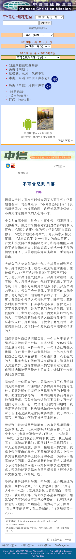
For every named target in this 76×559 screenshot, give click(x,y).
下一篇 (67, 539)
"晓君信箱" (17, 91)
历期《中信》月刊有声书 (30, 85)
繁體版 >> (23, 173)
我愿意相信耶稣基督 (23, 65)
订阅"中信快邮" (20, 99)
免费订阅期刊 (18, 69)
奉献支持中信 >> (38, 28)
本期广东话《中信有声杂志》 (33, 78)
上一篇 (58, 539)
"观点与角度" (18, 95)
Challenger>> (62, 545)
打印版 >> (60, 166)
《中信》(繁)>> (9, 545)
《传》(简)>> (44, 545)
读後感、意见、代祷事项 (27, 73)
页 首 (50, 539)
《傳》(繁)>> (27, 545)
